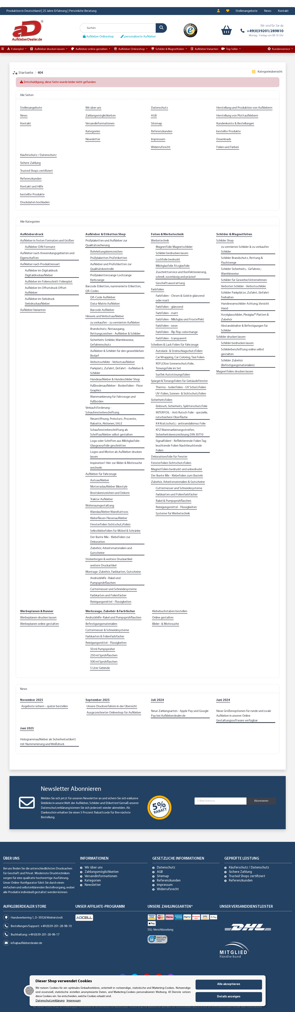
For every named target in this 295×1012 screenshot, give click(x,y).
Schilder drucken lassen (230, 337)
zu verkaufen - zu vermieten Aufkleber (115, 322)
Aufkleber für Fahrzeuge (101, 474)
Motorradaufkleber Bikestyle (108, 486)
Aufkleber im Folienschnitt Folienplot (48, 281)
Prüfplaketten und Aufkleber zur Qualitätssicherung (106, 243)
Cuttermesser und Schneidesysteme (113, 589)
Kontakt (283, 11)
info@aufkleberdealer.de (26, 943)
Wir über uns (93, 107)
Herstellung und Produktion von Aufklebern (244, 107)
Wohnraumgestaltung (99, 505)
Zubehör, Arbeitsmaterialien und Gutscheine (111, 551)
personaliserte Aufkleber (138, 36)
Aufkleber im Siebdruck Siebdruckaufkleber (39, 301)
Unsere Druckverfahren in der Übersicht (112, 706)
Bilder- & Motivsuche (165, 624)
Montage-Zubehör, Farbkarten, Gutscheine (113, 572)
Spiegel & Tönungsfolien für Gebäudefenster (179, 381)
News (267, 11)
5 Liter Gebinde (100, 668)
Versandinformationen (99, 123)
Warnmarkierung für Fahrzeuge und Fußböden (113, 399)
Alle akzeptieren (228, 984)
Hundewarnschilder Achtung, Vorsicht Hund (245, 306)
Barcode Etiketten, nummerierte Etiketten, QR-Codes (113, 289)
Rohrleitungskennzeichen (106, 251)
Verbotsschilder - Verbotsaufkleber (112, 362)
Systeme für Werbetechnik (173, 513)
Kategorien (92, 131)
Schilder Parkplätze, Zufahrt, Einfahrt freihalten (245, 295)
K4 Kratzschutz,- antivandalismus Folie (181, 423)
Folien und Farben (227, 147)
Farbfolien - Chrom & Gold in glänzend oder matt (180, 298)
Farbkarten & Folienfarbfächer (104, 636)
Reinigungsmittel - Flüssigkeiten (110, 601)
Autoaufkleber (99, 480)
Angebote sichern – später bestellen (44, 706)
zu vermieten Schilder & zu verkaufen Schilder (245, 249)
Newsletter (92, 139)
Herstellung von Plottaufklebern (237, 115)
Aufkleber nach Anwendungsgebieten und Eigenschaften (47, 256)
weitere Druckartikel (103, 565)
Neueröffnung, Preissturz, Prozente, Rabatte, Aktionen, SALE (113, 421)
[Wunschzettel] (227, 11)
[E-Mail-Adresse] (221, 801)
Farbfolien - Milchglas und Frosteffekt (180, 319)
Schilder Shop (225, 240)
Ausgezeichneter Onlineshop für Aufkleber (114, 712)
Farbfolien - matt (167, 313)
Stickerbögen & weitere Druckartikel (108, 559)
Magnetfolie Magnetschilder (174, 247)
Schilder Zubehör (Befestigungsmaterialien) (238, 363)
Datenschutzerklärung (55, 808)
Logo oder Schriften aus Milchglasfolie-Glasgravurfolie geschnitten (115, 443)
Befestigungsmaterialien (101, 624)
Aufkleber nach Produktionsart (40, 264)
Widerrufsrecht (160, 147)
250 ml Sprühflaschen (103, 655)
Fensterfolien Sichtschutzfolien (110, 524)
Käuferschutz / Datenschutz (38, 155)
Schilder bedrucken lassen (172, 253)
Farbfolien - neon (167, 325)
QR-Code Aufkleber (102, 297)
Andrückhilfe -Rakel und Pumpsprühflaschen (105, 581)
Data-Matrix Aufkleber (105, 303)
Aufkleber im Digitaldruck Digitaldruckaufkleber (41, 273)
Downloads (223, 139)
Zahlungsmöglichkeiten (100, 115)
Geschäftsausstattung (170, 283)
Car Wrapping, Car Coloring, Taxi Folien (180, 357)
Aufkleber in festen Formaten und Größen (47, 240)
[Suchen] (123, 28)
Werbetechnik (160, 240)
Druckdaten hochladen (35, 202)
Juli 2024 (157, 700)
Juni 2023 (27, 728)
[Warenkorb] (225, 30)
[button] (218, 11)
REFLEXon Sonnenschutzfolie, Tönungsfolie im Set (175, 366)
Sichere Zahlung (30, 163)
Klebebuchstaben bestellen (169, 611)
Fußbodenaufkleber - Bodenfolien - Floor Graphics (116, 388)
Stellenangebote (247, 11)
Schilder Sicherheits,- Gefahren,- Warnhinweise (241, 271)
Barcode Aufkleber (102, 310)
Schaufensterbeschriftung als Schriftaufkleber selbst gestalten (111, 432)
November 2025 (31, 700)
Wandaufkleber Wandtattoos (109, 512)
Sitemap (156, 123)
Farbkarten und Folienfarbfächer (177, 494)
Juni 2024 (223, 700)
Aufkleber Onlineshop (98, 36)
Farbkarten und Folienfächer (108, 595)
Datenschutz (159, 107)
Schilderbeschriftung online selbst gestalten (242, 352)
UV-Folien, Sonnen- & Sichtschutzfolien (181, 393)
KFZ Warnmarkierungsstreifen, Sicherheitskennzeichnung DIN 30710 (179, 432)
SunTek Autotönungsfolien (173, 374)
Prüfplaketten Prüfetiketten (108, 258)
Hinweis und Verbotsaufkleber (104, 316)
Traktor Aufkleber (101, 499)
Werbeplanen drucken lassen (38, 617)
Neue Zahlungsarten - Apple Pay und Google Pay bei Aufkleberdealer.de (180, 713)
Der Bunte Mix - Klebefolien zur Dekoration (110, 540)
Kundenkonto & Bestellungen (235, 123)
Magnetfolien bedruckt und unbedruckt (176, 469)
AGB (154, 115)
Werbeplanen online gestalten (39, 624)
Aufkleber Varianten (33, 310)
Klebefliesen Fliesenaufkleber (108, 518)
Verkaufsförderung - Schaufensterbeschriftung (102, 410)
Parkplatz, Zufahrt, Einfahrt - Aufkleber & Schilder (116, 371)
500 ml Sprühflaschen (103, 661)
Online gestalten (162, 617)
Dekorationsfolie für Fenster (169, 456)
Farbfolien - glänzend (169, 307)
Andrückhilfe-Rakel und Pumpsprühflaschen (113, 617)
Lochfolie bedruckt (168, 259)
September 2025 (97, 700)
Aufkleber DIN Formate (40, 247)
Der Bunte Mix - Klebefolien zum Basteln (177, 475)
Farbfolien (157, 289)
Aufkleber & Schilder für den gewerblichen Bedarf (117, 353)
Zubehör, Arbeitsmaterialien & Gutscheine (178, 482)
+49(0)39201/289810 (265, 31)
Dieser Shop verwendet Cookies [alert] (64, 981)
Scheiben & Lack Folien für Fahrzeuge (175, 344)
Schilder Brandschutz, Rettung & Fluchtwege (242, 260)
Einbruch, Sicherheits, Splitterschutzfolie (181, 406)
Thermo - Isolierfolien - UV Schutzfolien (181, 387)
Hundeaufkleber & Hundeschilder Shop (115, 379)
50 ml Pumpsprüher (102, 649)
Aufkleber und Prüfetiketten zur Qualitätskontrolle (111, 267)
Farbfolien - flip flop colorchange (177, 332)
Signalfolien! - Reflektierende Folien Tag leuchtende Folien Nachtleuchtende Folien (181, 445)
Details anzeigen (228, 996)
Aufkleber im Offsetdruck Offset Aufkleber (45, 290)
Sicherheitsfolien (161, 400)
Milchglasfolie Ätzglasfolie (173, 266)
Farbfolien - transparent (171, 338)
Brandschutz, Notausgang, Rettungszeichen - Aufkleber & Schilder (115, 331)
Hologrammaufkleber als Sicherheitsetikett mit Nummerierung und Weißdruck (48, 742)
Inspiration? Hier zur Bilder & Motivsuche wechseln (116, 465)
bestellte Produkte (228, 131)
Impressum (158, 139)
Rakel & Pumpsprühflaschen (173, 501)
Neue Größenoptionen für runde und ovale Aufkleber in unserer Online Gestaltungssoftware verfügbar (243, 716)
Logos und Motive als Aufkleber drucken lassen (116, 454)
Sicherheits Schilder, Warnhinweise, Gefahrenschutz (112, 342)
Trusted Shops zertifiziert (36, 171)
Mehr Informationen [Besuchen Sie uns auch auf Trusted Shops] (251, 1007)
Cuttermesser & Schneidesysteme (107, 630)
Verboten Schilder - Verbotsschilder (243, 286)
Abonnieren (261, 800)
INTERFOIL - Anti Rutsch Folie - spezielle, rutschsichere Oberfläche (182, 415)
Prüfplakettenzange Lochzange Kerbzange (111, 278)
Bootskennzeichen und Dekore (110, 493)
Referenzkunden (161, 131)
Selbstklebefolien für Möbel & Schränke (115, 531)
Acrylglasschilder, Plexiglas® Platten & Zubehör (245, 317)
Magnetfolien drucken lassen (234, 371)
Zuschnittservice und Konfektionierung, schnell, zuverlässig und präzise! (181, 275)
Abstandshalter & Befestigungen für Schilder (244, 328)
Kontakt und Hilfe (31, 186)
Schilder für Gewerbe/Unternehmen (244, 280)
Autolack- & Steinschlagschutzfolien (179, 351)
